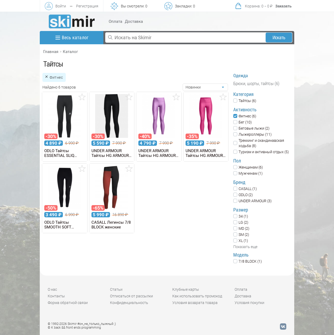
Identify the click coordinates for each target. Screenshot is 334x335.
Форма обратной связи (68, 303)
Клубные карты (185, 289)
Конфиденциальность (129, 303)
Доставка (134, 21)
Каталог (70, 51)
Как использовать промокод (197, 296)
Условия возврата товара (195, 303)
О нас (52, 289)
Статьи (116, 289)
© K (74, 327)
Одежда (240, 75)
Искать (279, 37)
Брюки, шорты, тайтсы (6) (256, 83)
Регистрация (87, 6)
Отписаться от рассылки (131, 296)
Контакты (56, 296)
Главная (50, 51)
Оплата (115, 21)
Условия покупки (249, 303)
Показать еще (245, 247)
